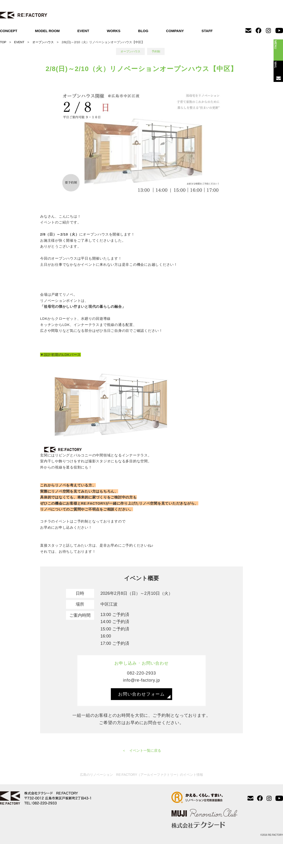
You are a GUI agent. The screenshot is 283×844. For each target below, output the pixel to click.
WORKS (114, 31)
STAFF (207, 31)
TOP (3, 42)
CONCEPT (8, 31)
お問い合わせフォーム (141, 694)
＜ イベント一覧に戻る (141, 750)
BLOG (143, 31)
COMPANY (175, 31)
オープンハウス (43, 42)
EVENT (83, 31)
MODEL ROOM (47, 31)
